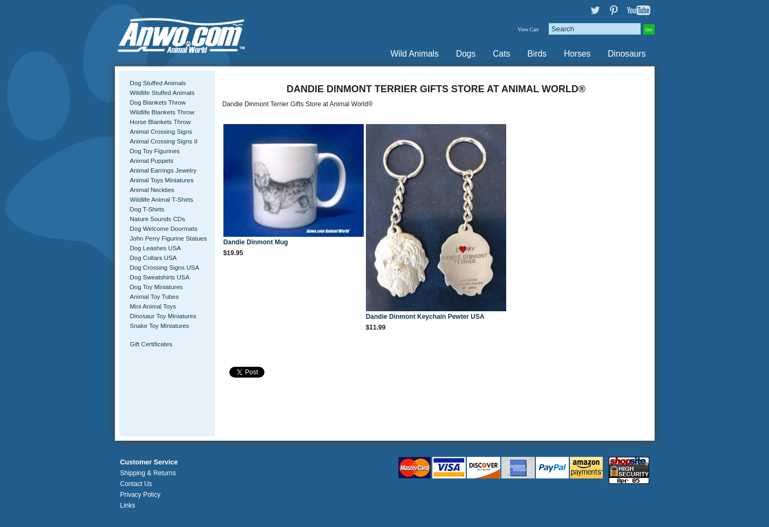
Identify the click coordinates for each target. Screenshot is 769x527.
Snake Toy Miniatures (159, 326)
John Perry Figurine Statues (168, 238)
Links (127, 505)
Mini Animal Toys (153, 306)
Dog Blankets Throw (158, 102)
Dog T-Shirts (147, 209)
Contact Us (136, 484)
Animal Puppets (152, 161)
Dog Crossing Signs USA (165, 267)
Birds (537, 53)
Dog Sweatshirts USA (160, 277)
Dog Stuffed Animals (158, 83)
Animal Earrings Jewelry (163, 170)
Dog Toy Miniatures (156, 287)
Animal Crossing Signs (161, 131)
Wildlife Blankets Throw (162, 112)
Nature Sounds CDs (157, 219)
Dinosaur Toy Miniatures (163, 316)
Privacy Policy (140, 494)
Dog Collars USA (153, 258)
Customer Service (149, 462)
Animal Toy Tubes (154, 296)
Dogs (465, 53)
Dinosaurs (626, 53)
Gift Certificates (151, 344)
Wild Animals (415, 53)
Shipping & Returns (148, 473)
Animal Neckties (152, 190)
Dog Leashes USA (155, 248)
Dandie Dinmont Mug (255, 242)
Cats (501, 53)
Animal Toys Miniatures (162, 180)
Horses (577, 53)
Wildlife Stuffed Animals (162, 93)
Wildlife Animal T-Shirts (162, 199)
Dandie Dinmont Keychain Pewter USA (425, 316)
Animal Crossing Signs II (164, 141)
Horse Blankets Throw (160, 122)
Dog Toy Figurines (155, 151)
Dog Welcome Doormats (164, 228)
